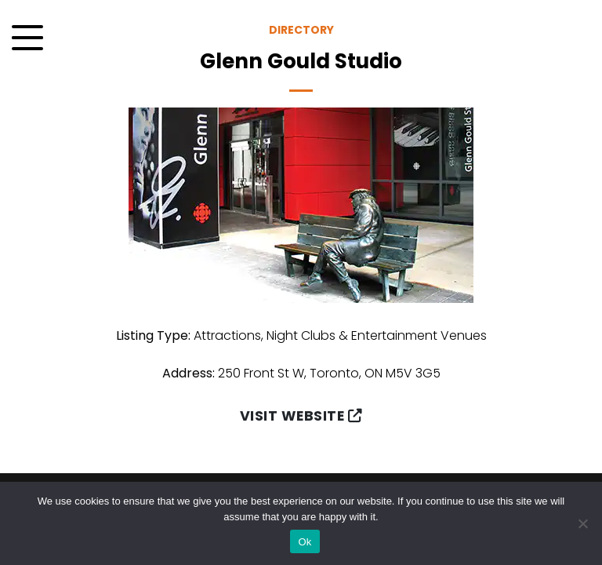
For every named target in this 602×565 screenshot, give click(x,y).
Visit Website (301, 415)
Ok (304, 542)
